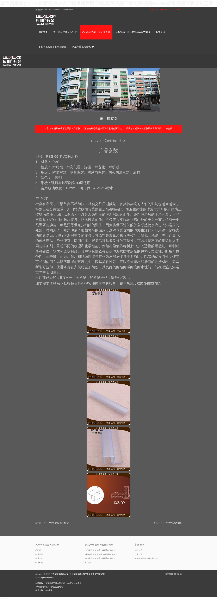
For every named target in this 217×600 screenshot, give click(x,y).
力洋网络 (48, 590)
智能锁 (169, 128)
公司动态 (138, 550)
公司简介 (39, 550)
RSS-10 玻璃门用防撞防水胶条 (56, 523)
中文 (170, 10)
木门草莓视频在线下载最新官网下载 (62, 128)
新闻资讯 (139, 544)
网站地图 (4, 598)
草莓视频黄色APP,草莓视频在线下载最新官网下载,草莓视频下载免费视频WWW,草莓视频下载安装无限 (106, 3)
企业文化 (39, 558)
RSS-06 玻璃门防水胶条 (171, 523)
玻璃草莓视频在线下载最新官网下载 (143, 128)
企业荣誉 (39, 554)
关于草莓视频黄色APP (47, 544)
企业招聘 (39, 562)
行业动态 (138, 554)
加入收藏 (163, 10)
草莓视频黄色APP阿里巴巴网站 (49, 587)
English (177, 10)
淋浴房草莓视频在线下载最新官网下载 (103, 128)
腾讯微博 (169, 574)
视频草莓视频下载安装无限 (146, 558)
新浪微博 (178, 574)
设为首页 (154, 10)
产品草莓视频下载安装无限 (99, 544)
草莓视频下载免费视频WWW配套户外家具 (63, 583)
